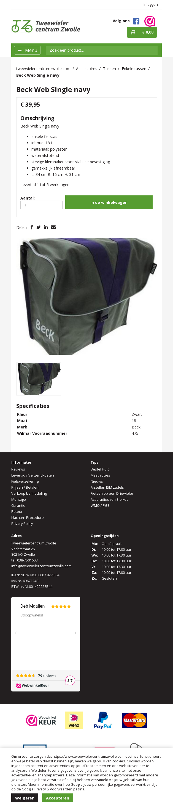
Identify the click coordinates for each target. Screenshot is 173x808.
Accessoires (86, 68)
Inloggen (151, 4)
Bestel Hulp (100, 469)
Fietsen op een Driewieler (112, 493)
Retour (17, 511)
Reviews (18, 469)
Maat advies (100, 475)
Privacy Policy (22, 523)
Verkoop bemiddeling (29, 493)
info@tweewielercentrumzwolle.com (41, 566)
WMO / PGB (100, 505)
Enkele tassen (134, 68)
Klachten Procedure (27, 517)
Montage (18, 499)
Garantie (18, 505)
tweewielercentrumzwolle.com (43, 68)
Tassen (109, 68)
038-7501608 (27, 560)
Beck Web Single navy (38, 75)
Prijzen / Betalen (25, 487)
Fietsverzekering (25, 481)
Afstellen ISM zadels (107, 487)
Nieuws (97, 481)
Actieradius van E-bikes (109, 499)
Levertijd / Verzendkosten (32, 475)
